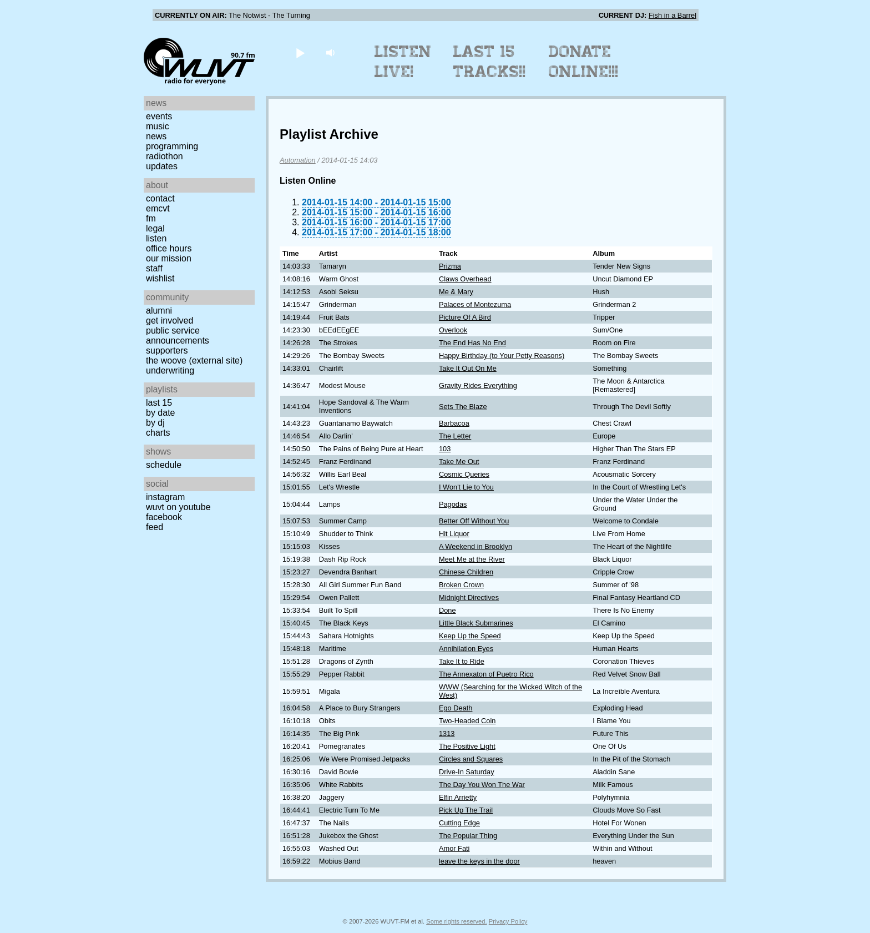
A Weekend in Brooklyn (475, 546)
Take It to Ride (461, 661)
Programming (172, 146)
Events (159, 116)
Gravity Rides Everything (478, 385)
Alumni (159, 310)
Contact (160, 198)
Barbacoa (454, 423)
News (156, 136)
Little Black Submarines (476, 623)
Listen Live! (403, 62)
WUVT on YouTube (178, 507)
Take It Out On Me (468, 368)
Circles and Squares (471, 759)
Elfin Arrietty (458, 797)
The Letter (455, 436)
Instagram (165, 497)
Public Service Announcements (177, 335)
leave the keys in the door (479, 861)
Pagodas (453, 504)
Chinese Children (466, 572)
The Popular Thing (468, 835)
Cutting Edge (459, 823)
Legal (155, 228)
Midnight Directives (469, 597)
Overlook (453, 330)
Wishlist (160, 278)
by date (160, 412)
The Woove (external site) (194, 360)
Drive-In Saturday (466, 772)
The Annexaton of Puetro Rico (486, 674)
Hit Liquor (454, 533)
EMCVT (158, 208)
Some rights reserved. (456, 921)
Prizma (450, 266)
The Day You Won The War (482, 784)
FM (151, 218)
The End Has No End (472, 343)
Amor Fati (454, 848)
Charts (158, 432)
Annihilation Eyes (466, 648)
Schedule (163, 465)
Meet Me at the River (472, 559)
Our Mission (168, 258)
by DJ (155, 422)
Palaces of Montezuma (475, 304)
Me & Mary (456, 292)
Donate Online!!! (584, 62)
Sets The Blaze (463, 406)
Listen (156, 238)
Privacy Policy (508, 921)
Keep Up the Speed (470, 636)
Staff (154, 268)
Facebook (164, 517)
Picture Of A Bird (465, 317)
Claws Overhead (465, 279)
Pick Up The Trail (466, 810)
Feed (154, 527)
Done (447, 610)
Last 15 (159, 402)
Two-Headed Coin (467, 721)
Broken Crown (461, 585)
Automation (298, 160)
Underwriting (170, 370)
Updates (162, 166)
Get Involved (169, 320)
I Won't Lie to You (466, 487)
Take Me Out (459, 461)
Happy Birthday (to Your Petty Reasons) (501, 355)
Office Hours (168, 248)
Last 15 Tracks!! (489, 62)
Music (157, 126)
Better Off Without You (474, 521)
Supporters (167, 350)
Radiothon (164, 156)
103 (445, 449)
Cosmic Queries (464, 474)
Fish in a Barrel (672, 15)
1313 (446, 733)
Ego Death (455, 708)
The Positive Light (467, 746)
